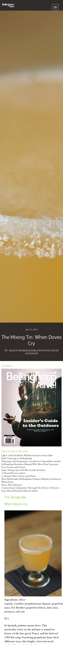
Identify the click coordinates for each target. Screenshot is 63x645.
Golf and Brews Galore (13, 473)
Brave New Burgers (11, 485)
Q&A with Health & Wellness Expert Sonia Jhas (27, 455)
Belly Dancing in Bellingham (16, 458)
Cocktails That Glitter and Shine (18, 476)
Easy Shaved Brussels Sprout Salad (19, 491)
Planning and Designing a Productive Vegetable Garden (31, 461)
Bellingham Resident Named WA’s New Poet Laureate (29, 464)
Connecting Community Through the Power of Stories (30, 488)
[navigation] (55, 7)
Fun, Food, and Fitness (13, 467)
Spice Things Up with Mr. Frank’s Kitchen (23, 470)
